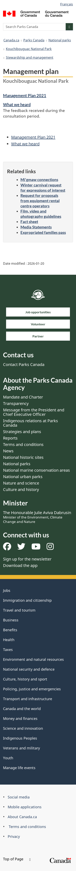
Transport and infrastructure (27, 698)
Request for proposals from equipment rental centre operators (40, 200)
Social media (19, 797)
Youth (8, 757)
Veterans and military (21, 748)
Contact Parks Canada (23, 364)
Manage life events (19, 767)
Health (8, 639)
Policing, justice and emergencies (32, 689)
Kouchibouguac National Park (29, 49)
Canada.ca (11, 40)
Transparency (16, 403)
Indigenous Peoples (20, 738)
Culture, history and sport (25, 679)
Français (66, 4)
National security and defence (29, 669)
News (8, 451)
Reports (10, 438)
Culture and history (21, 489)
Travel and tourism (19, 610)
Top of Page (17, 859)
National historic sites (23, 457)
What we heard (17, 104)
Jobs (6, 590)
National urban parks (23, 476)
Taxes (8, 649)
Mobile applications (25, 806)
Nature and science (21, 483)
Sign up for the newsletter (27, 559)
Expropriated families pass (43, 232)
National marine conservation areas (36, 470)
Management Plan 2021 (24, 95)
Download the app (20, 565)
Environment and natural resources (33, 659)
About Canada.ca (22, 816)
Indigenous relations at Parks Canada (30, 423)
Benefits (10, 629)
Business (10, 620)
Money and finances (20, 718)
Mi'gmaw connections (39, 179)
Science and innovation (23, 728)
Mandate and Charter (23, 397)
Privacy (14, 836)
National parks (59, 40)
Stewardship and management (29, 57)
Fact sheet (29, 221)
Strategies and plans (22, 431)
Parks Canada (33, 40)
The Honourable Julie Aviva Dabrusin (37, 517)
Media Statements (36, 227)
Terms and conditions (23, 444)
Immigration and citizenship (27, 600)
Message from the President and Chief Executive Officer (33, 412)
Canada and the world (22, 708)
